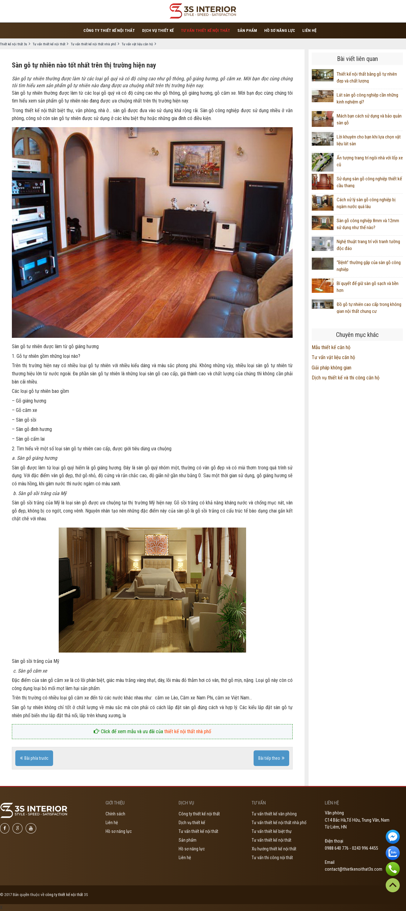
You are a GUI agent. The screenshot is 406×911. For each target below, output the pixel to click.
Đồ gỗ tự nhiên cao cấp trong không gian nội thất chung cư (369, 307)
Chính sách (115, 813)
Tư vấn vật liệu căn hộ (333, 357)
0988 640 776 (337, 848)
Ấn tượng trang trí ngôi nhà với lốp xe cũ (370, 161)
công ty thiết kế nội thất (64, 894)
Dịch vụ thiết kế (158, 30)
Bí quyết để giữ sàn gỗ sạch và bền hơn (368, 287)
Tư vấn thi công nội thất (272, 857)
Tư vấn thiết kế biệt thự (272, 831)
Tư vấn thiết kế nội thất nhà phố (279, 822)
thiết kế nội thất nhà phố (187, 731)
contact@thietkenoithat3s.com (353, 869)
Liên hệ (309, 30)
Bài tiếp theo (269, 758)
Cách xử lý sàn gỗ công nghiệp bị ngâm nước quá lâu (366, 203)
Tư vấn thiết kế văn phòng (274, 813)
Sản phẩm (247, 30)
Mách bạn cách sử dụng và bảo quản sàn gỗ (369, 119)
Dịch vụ (186, 803)
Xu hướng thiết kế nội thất (274, 848)
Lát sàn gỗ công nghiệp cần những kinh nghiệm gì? (367, 98)
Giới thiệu (115, 803)
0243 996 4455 (365, 848)
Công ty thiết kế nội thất (109, 30)
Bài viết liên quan (357, 59)
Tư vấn (259, 803)
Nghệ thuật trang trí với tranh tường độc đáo (368, 245)
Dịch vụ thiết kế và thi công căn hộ (345, 378)
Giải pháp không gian (331, 368)
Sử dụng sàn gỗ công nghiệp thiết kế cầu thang (369, 182)
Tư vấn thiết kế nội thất (205, 30)
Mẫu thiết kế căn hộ (331, 347)
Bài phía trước (36, 758)
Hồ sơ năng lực (279, 30)
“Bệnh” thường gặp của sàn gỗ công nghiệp (369, 266)
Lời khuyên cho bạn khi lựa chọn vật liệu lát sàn (369, 140)
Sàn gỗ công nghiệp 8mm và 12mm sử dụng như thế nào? (368, 224)
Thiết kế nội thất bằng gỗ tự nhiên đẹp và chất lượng (367, 77)
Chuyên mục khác (357, 334)
